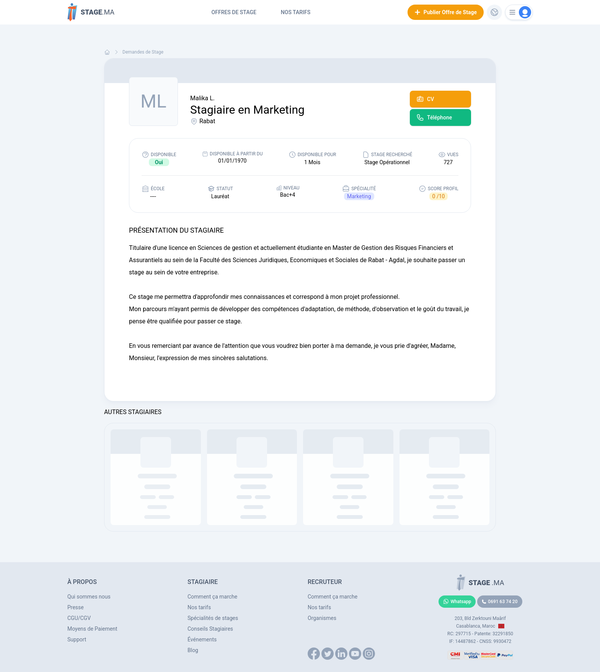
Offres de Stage (234, 12)
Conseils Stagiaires (210, 629)
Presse (75, 607)
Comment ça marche (212, 597)
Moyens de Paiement (92, 629)
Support (76, 639)
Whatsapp (457, 602)
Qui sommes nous (89, 597)
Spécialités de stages (213, 618)
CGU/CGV (79, 618)
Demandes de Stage (142, 52)
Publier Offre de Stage (445, 12)
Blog (193, 650)
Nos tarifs (295, 12)
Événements (202, 639)
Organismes (322, 618)
